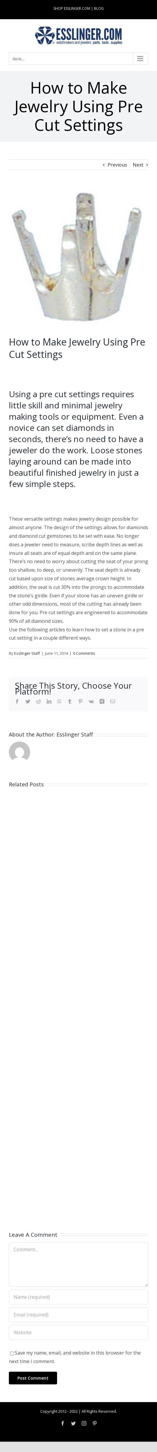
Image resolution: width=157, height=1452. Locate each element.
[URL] (78, 1332)
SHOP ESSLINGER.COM (72, 8)
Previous (117, 165)
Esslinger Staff (27, 653)
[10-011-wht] (78, 257)
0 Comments (84, 653)
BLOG (99, 8)
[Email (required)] (78, 1314)
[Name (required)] (78, 1297)
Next (138, 165)
